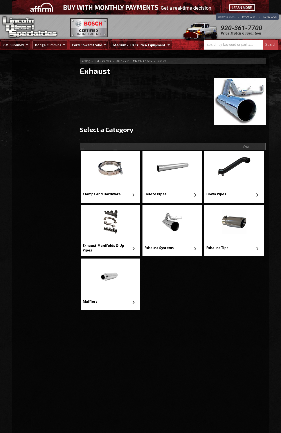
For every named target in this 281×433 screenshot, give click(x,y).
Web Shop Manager (255, 429)
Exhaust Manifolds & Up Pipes (103, 247)
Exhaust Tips (217, 248)
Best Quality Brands (40, 156)
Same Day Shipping (39, 144)
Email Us (31, 192)
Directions (35, 383)
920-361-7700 (241, 28)
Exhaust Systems (159, 248)
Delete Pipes (155, 194)
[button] (241, 45)
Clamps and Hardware (102, 194)
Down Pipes (216, 194)
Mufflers (90, 301)
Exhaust (22, 61)
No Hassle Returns (38, 169)
